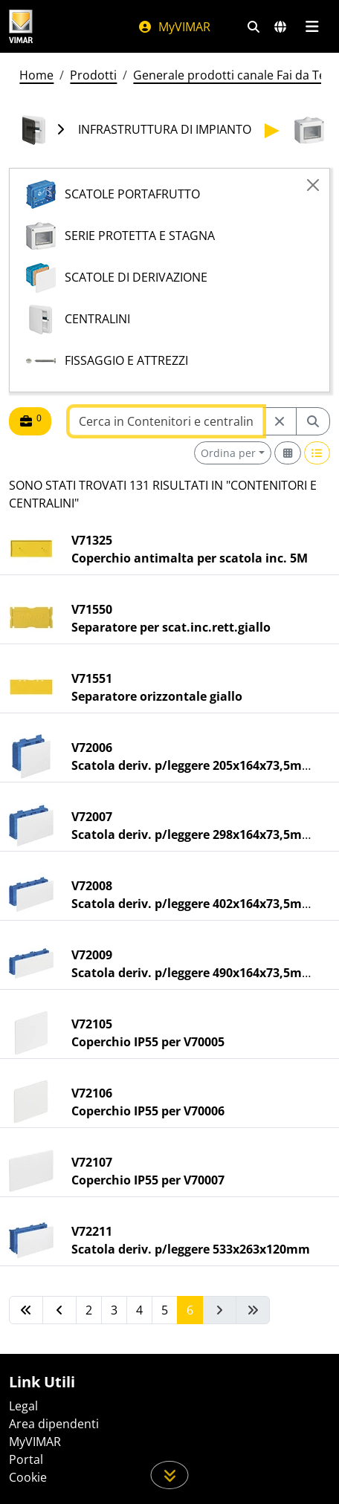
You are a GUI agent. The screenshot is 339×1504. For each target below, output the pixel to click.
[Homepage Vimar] (21, 26)
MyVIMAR (174, 27)
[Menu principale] (312, 27)
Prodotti (93, 75)
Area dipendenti (54, 1424)
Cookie (28, 1477)
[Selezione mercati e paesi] (280, 27)
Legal (23, 1406)
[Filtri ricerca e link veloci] (253, 27)
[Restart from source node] (279, 421)
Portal (26, 1459)
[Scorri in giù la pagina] (170, 1475)
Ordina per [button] (228, 453)
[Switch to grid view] (287, 452)
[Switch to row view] (317, 452)
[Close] (313, 185)
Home (36, 75)
